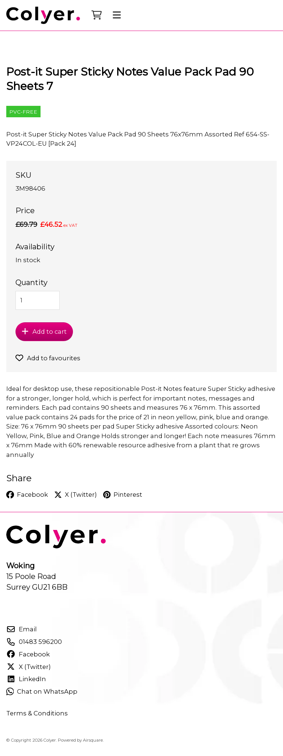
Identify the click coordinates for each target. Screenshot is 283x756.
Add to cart (44, 337)
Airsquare (93, 746)
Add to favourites (47, 364)
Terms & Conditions (37, 719)
